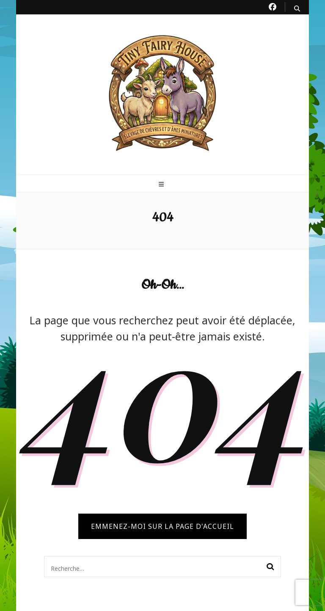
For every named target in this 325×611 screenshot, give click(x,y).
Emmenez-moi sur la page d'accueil (162, 526)
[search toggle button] (297, 8)
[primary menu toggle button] (162, 184)
